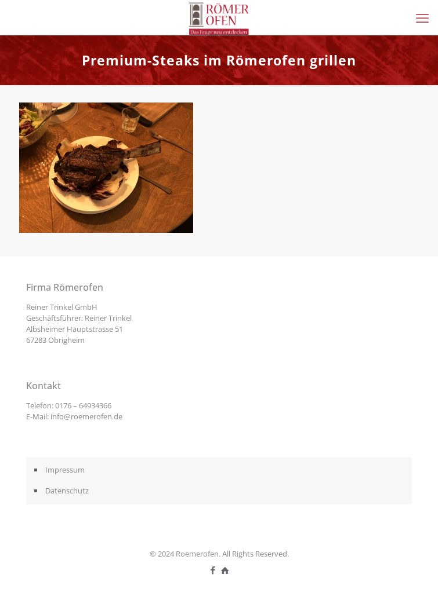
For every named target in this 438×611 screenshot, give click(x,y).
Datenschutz (67, 490)
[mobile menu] (422, 17)
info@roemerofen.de (86, 416)
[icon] (225, 570)
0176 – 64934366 (83, 405)
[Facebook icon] (213, 570)
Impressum (65, 469)
